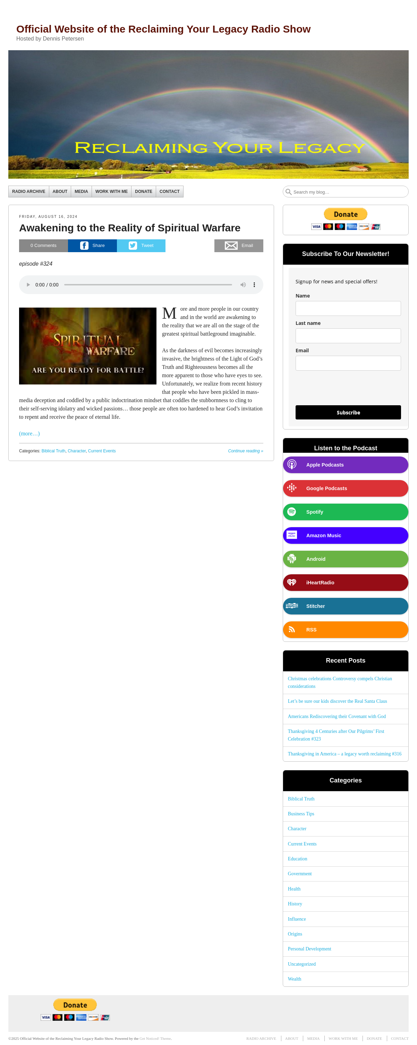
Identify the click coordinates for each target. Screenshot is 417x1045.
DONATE (143, 191)
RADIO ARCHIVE (28, 191)
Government (300, 873)
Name (303, 295)
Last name (308, 323)
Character (77, 451)
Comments (44, 245)
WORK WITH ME (111, 191)
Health (294, 889)
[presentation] (348, 391)
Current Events (102, 451)
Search (289, 192)
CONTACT (170, 191)
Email (302, 350)
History (295, 903)
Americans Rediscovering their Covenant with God (337, 716)
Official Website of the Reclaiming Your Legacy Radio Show (163, 29)
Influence (297, 919)
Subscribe (348, 412)
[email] (348, 363)
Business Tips (301, 813)
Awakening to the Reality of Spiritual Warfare (129, 227)
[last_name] (348, 335)
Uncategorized (302, 964)
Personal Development (309, 948)
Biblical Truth (54, 451)
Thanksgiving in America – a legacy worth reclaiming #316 (345, 753)
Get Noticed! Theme (155, 1038)
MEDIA (81, 191)
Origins (295, 934)
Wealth (294, 979)
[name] (348, 308)
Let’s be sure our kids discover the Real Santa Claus (337, 701)
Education (297, 858)
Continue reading (245, 451)
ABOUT (60, 191)
